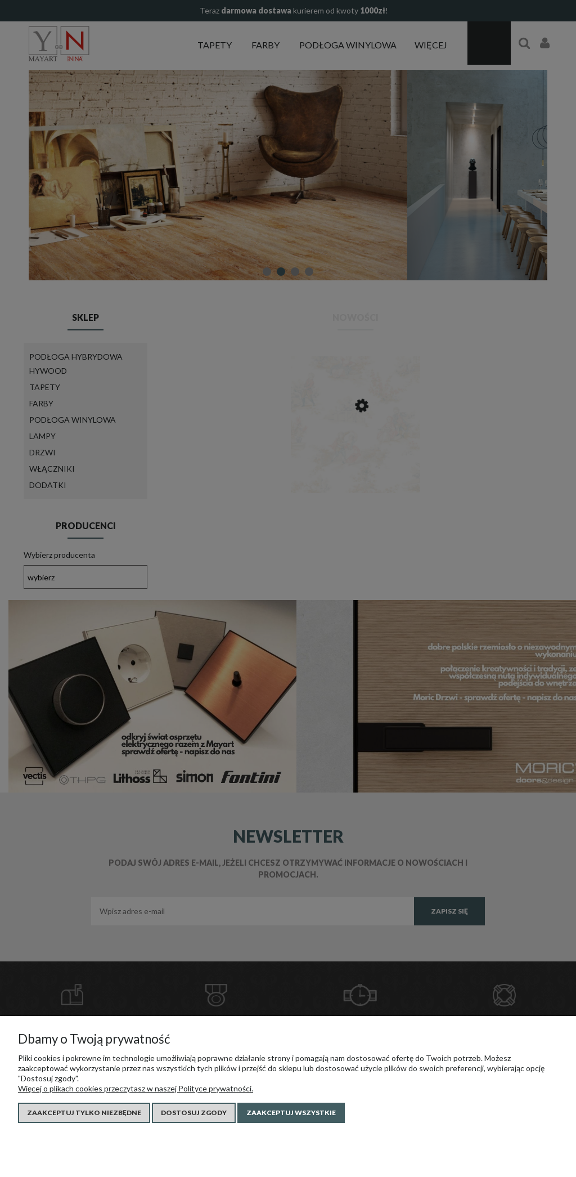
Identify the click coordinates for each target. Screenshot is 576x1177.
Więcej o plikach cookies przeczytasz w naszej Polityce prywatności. (135, 1088)
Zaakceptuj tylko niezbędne (84, 1112)
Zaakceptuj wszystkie (291, 1112)
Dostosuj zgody (194, 1112)
